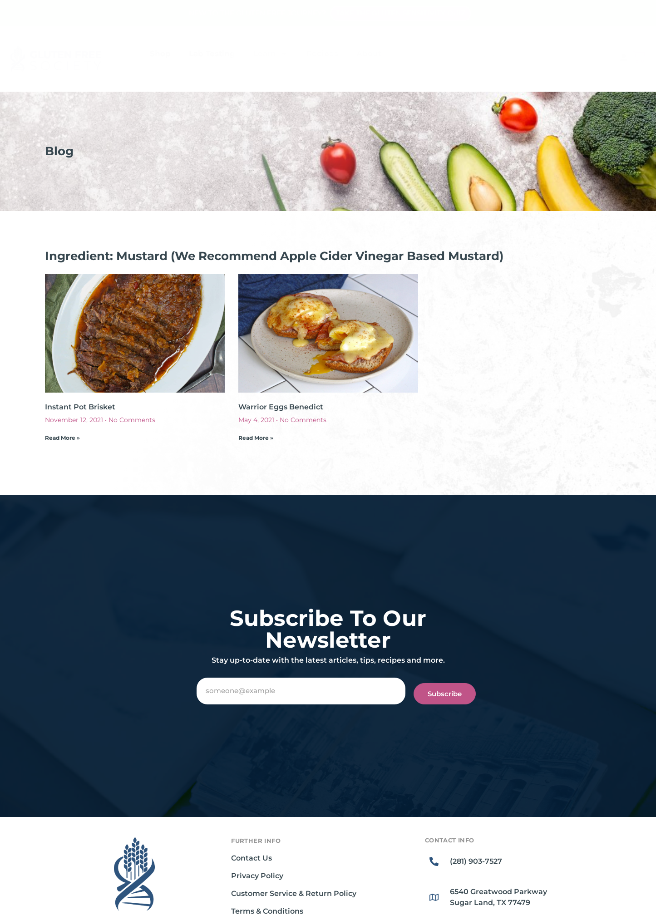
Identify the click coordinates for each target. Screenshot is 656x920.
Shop (160, 53)
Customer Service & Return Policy (293, 893)
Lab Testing (212, 53)
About (368, 53)
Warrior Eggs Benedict (280, 407)
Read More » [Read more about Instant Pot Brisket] (62, 437)
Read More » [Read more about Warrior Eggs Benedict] (255, 437)
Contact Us (251, 858)
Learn (270, 53)
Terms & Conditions (267, 911)
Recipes (322, 53)
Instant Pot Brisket (80, 407)
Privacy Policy (257, 875)
